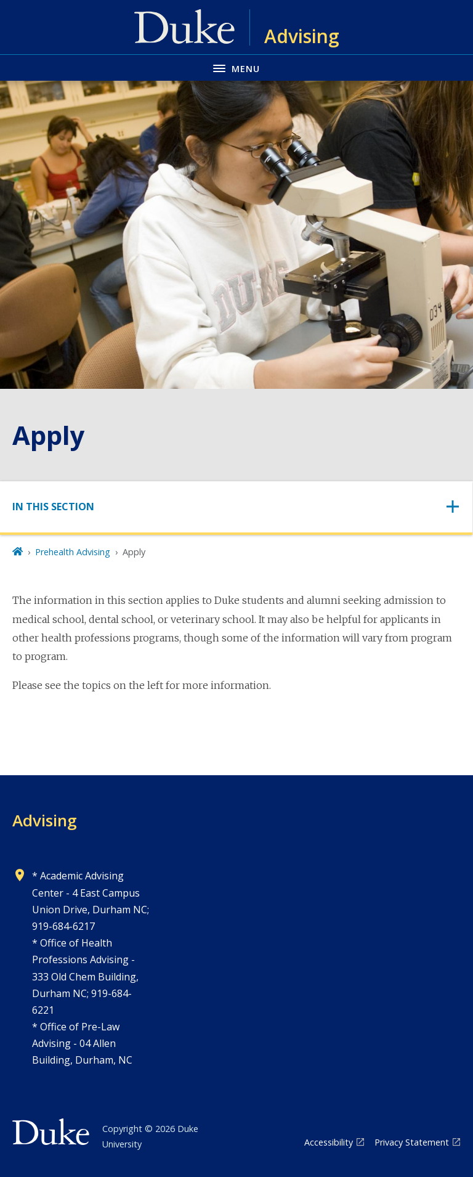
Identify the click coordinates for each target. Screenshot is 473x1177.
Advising (44, 820)
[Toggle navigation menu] (236, 67)
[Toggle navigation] (236, 507)
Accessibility (328, 1142)
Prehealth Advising (72, 552)
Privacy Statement (411, 1142)
